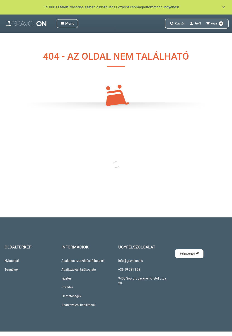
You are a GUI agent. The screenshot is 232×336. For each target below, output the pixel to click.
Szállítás (67, 287)
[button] (67, 23)
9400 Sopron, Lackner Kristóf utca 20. (142, 281)
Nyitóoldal (12, 261)
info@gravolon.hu (130, 261)
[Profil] (195, 23)
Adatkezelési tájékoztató (78, 269)
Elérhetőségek (71, 296)
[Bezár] (223, 7)
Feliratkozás (189, 253)
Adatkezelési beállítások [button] (78, 305)
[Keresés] (177, 23)
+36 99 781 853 (129, 269)
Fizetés (66, 278)
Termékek (11, 269)
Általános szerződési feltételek (82, 261)
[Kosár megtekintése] (215, 23)
